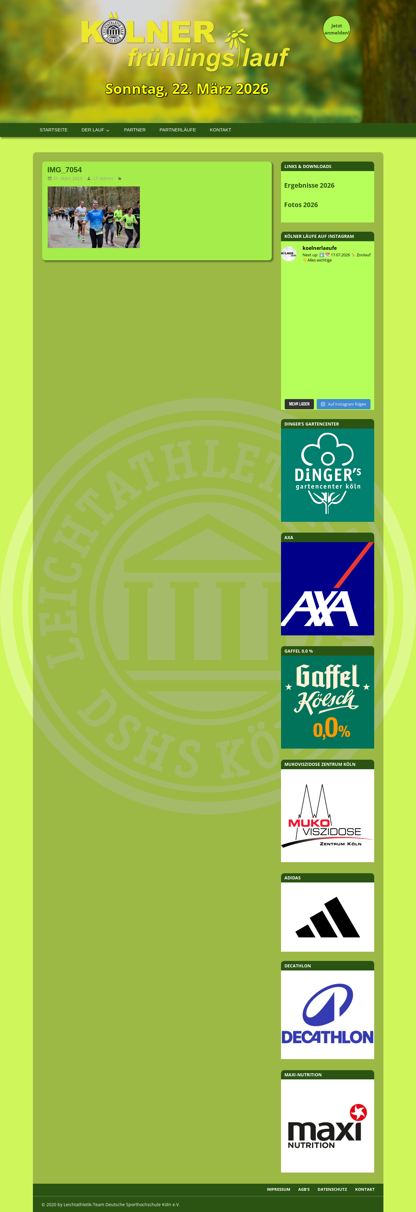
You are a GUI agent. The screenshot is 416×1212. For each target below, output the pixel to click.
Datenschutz (332, 1189)
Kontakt (220, 129)
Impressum (278, 1189)
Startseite (54, 129)
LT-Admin (103, 178)
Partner (135, 129)
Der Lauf (92, 129)
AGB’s (304, 1189)
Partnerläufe (178, 129)
